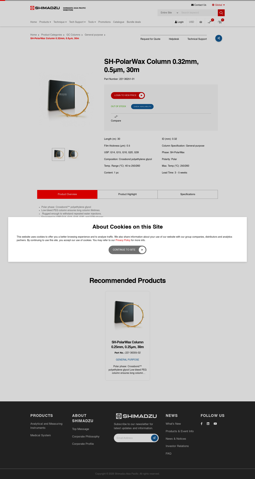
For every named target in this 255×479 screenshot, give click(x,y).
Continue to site (124, 250)
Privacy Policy (123, 240)
